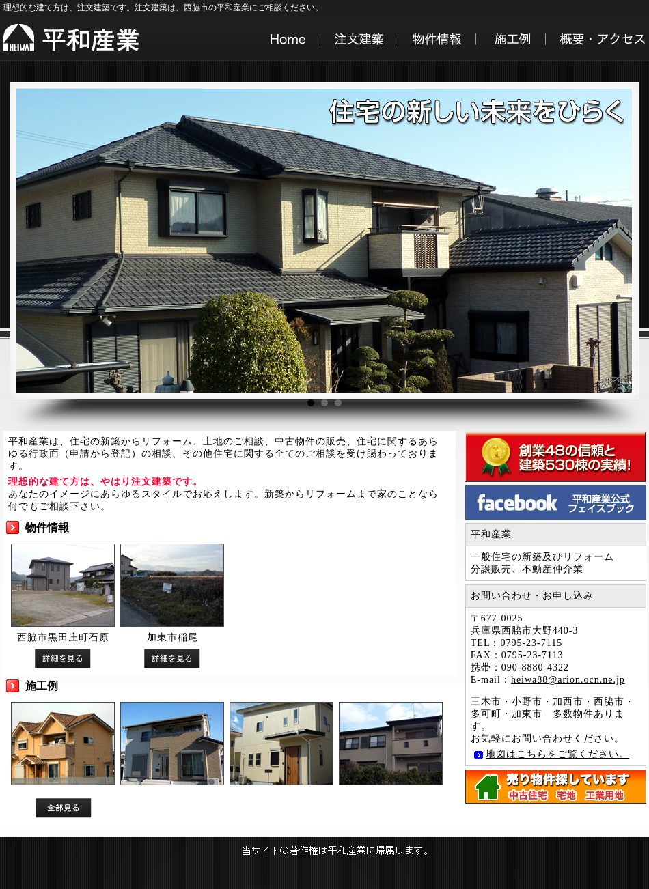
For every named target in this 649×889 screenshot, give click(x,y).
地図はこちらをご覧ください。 (557, 754)
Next (611, 241)
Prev (29, 241)
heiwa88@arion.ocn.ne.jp (568, 680)
